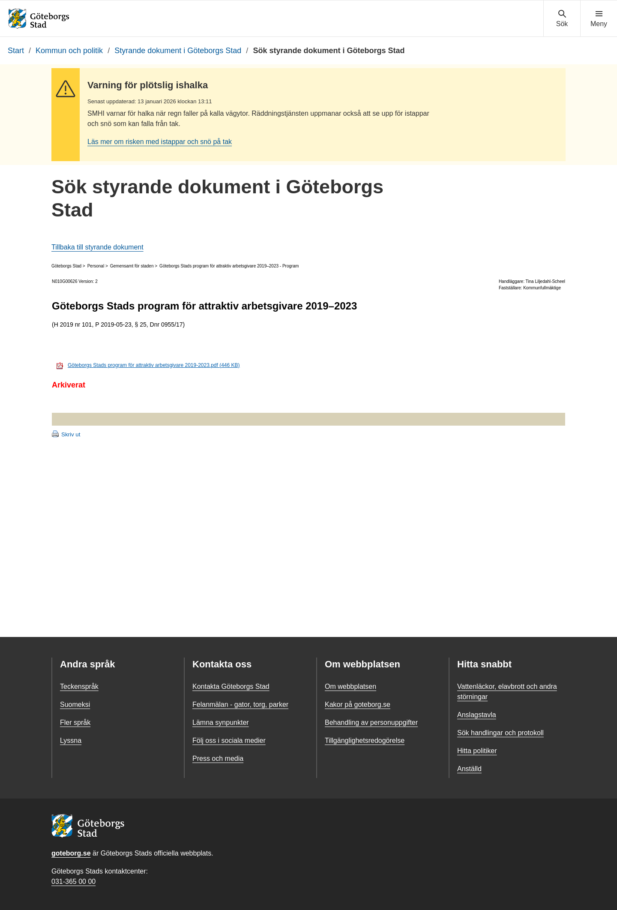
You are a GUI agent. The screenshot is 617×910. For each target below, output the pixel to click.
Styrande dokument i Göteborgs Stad (177, 50)
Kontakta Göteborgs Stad (231, 686)
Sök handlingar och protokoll (500, 732)
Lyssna (70, 740)
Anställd (469, 768)
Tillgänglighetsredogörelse (364, 740)
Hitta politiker (477, 750)
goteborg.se (71, 853)
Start (16, 50)
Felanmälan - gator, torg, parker (240, 704)
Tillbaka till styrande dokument (97, 247)
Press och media (217, 758)
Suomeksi (75, 704)
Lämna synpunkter (220, 722)
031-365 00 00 (73, 881)
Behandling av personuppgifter (371, 722)
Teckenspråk (79, 686)
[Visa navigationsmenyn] (599, 18)
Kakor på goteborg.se (357, 704)
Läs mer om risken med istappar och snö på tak (159, 141)
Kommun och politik (69, 50)
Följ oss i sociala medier (229, 740)
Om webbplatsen (350, 686)
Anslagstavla (476, 714)
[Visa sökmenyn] (562, 18)
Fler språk (75, 722)
